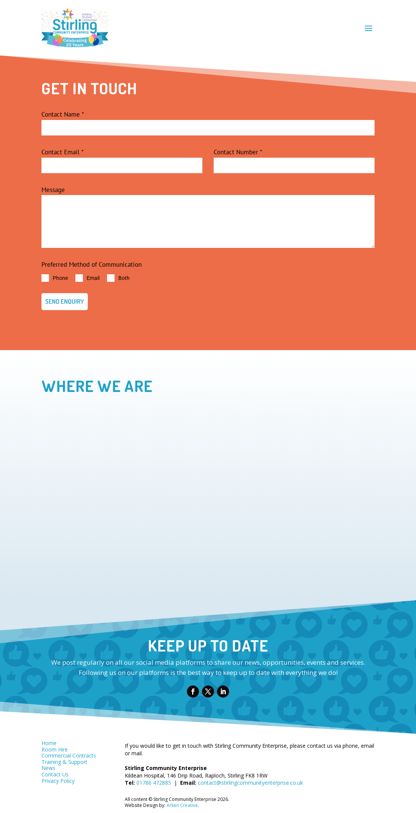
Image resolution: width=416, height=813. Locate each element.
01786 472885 (153, 779)
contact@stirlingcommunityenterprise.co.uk (250, 779)
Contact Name (62, 114)
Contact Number (238, 152)
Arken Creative (181, 801)
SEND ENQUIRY (64, 301)
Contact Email (62, 152)
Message (53, 190)
